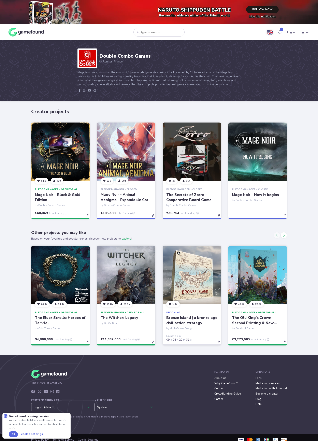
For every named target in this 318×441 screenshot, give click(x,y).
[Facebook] (33, 392)
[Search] (134, 32)
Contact (219, 388)
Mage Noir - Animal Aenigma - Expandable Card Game (126, 199)
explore (126, 239)
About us (220, 378)
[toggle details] (89, 217)
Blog (258, 399)
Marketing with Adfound (271, 388)
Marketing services (268, 383)
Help (259, 404)
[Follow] (41, 181)
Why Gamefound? (225, 383)
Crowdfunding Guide (227, 394)
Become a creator (267, 394)
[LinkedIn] (57, 392)
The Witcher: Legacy (119, 317)
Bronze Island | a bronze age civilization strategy (191, 320)
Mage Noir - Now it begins (255, 194)
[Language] (269, 32)
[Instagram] (52, 392)
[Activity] (280, 32)
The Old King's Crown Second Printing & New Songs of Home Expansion (255, 322)
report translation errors (125, 416)
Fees (259, 378)
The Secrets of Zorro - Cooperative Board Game (189, 197)
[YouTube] (46, 392)
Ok (13, 434)
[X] (39, 392)
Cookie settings (32, 434)
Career (218, 399)
